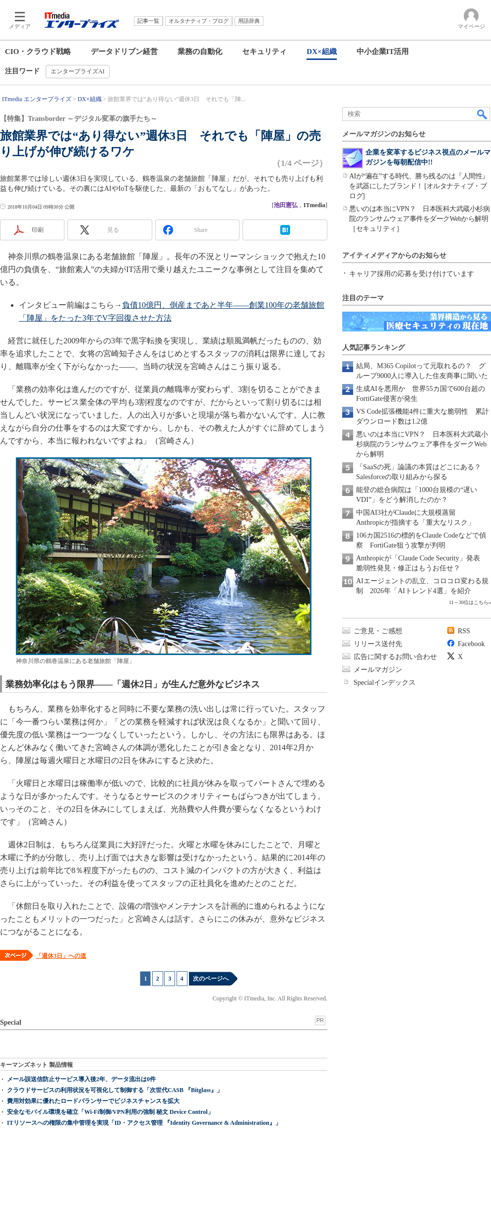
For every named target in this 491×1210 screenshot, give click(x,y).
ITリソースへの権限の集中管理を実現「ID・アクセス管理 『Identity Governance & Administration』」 (144, 1122)
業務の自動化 (200, 51)
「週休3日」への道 (61, 955)
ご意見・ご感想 (378, 631)
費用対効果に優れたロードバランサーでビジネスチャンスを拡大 (93, 1101)
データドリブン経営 (124, 51)
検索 (482, 114)
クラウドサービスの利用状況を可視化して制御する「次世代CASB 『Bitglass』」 (115, 1090)
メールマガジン (378, 669)
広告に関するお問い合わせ (395, 656)
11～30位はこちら (469, 602)
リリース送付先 (378, 644)
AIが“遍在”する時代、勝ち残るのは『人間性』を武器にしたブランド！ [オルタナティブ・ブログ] (419, 186)
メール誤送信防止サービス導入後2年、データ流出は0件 (81, 1079)
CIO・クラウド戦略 (38, 51)
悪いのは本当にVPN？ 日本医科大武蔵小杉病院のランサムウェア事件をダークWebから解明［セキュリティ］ (419, 218)
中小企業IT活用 (383, 51)
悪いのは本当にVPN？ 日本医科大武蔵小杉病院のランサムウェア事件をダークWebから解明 (422, 444)
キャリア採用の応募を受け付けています (411, 273)
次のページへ (211, 978)
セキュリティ (264, 51)
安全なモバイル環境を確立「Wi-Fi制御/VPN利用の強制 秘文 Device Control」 (110, 1111)
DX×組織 (321, 51)
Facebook (471, 644)
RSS (464, 631)
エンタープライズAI (78, 71)
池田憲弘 (286, 205)
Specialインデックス (385, 682)
